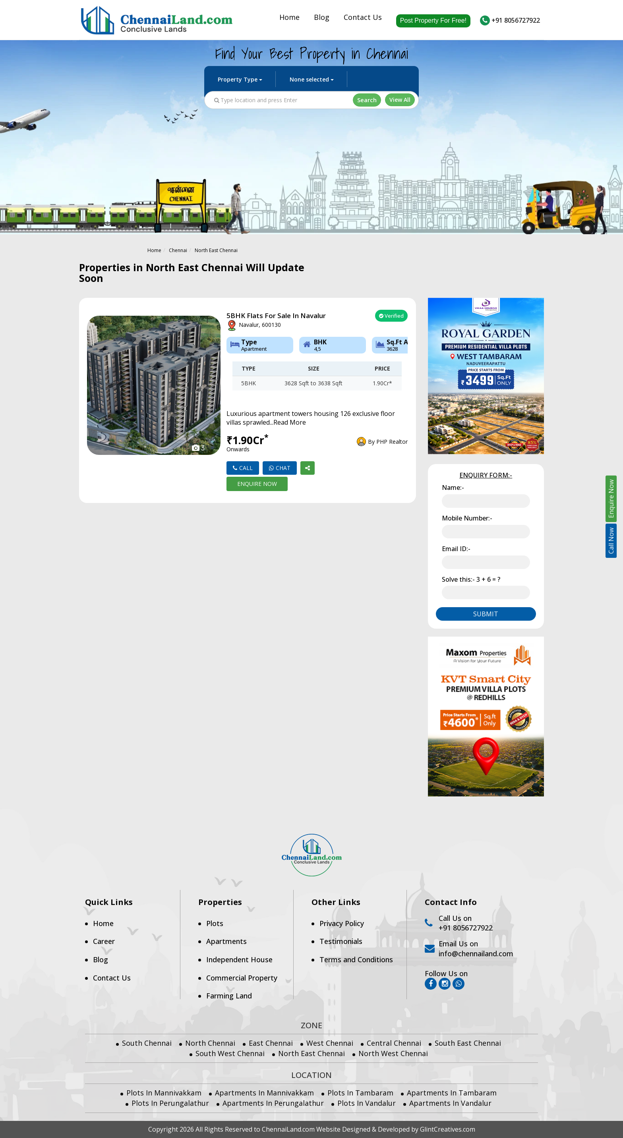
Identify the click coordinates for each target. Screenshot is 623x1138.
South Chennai (147, 1043)
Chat (279, 468)
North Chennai (210, 1043)
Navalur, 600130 (253, 325)
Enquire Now (257, 483)
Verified (391, 315)
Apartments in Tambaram (452, 1092)
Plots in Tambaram (360, 1092)
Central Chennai (394, 1043)
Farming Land (229, 995)
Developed (394, 1129)
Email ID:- (456, 548)
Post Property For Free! (433, 20)
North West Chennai (393, 1053)
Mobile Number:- (467, 518)
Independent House (239, 959)
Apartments (226, 941)
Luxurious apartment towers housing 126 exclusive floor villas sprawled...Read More (310, 418)
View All (399, 101)
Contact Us (363, 18)
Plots (214, 923)
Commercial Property (241, 978)
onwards (238, 449)
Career (104, 941)
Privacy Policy (341, 923)
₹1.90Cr (247, 444)
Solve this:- (471, 579)
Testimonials (340, 941)
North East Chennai (216, 250)
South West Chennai (230, 1053)
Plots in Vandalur (366, 1103)
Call (243, 468)
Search (367, 101)
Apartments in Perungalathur (273, 1103)
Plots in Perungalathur (170, 1103)
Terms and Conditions (356, 959)
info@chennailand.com (476, 953)
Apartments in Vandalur (450, 1103)
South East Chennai (468, 1043)
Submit (485, 614)
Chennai (178, 250)
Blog (321, 18)
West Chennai (329, 1043)
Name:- (453, 487)
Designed (356, 1129)
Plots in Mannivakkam (163, 1092)
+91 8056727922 (510, 20)
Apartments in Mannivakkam (264, 1092)
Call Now (611, 541)
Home (289, 18)
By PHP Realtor (388, 442)
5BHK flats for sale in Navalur (276, 316)
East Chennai (271, 1043)
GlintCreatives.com (447, 1129)
